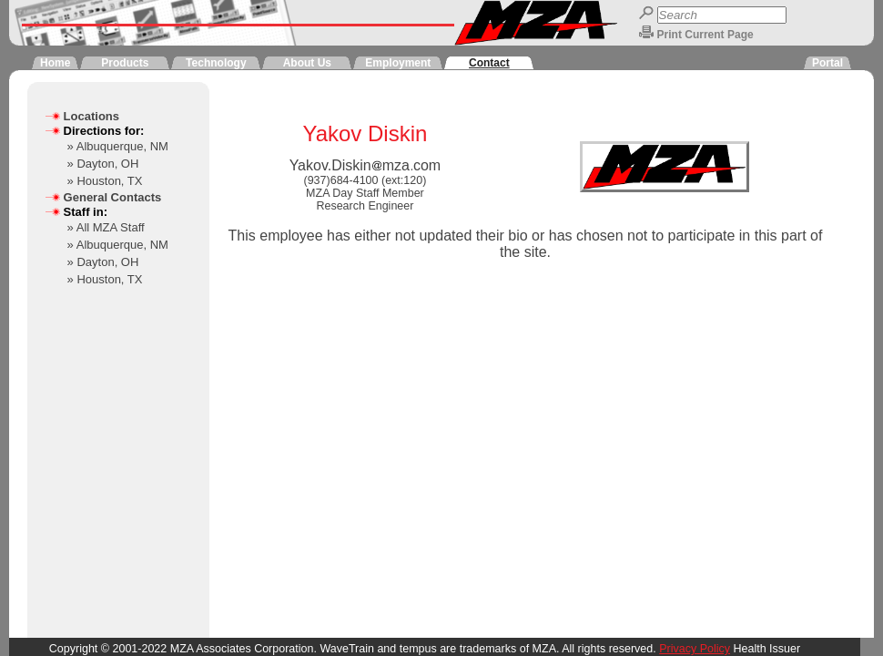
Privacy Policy (694, 648)
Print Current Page (705, 34)
